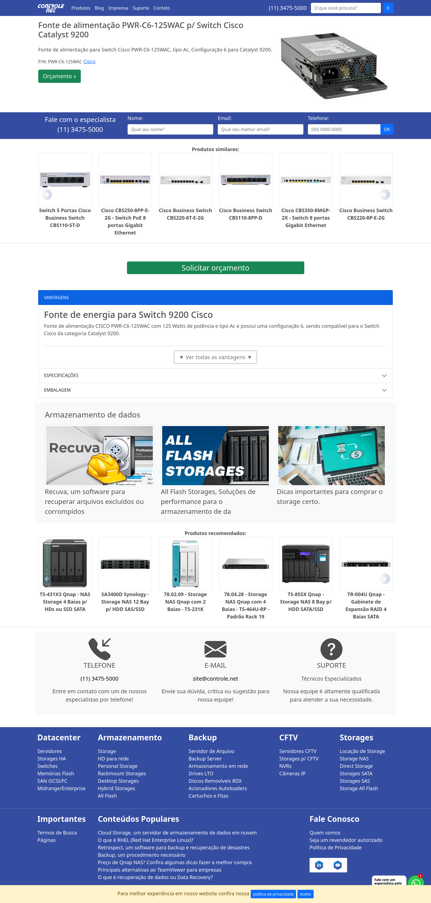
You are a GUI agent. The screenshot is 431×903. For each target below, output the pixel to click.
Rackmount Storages (122, 773)
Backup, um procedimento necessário (141, 855)
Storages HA (51, 758)
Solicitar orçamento (215, 268)
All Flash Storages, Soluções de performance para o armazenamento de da (208, 501)
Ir (388, 8)
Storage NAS (354, 758)
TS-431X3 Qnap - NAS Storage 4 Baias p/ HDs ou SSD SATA (65, 601)
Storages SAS (355, 780)
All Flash (107, 795)
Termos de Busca (57, 832)
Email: (225, 118)
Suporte (141, 8)
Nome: (135, 118)
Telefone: (318, 118)
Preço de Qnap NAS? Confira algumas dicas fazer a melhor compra (175, 862)
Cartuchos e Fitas (208, 795)
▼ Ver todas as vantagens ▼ (215, 357)
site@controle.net (215, 678)
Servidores (49, 751)
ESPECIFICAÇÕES (61, 375)
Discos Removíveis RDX (215, 780)
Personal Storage (117, 766)
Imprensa (118, 8)
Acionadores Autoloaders (218, 788)
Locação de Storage (362, 751)
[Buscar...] (346, 8)
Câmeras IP (292, 773)
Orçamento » (59, 76)
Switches (47, 766)
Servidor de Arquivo (211, 751)
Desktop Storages (118, 780)
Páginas (46, 840)
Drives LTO (201, 773)
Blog (99, 8)
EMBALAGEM (57, 390)
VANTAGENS (56, 297)
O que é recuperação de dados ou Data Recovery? (155, 877)
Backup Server (205, 758)
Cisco (89, 61)
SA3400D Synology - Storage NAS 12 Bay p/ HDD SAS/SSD (125, 601)
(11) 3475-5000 (288, 8)
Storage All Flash (359, 788)
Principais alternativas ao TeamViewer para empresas (159, 869)
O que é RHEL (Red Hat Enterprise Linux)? (145, 840)
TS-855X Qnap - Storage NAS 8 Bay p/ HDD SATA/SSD (305, 601)
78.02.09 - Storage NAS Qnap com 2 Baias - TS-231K (185, 601)
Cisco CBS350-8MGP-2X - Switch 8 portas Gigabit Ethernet (305, 217)
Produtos (80, 8)
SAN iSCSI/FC (52, 780)
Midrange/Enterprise (61, 788)
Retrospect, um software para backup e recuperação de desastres (174, 847)
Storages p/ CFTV (299, 758)
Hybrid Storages (116, 788)
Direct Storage (356, 766)
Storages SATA (356, 773)
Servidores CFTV (297, 751)
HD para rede (113, 758)
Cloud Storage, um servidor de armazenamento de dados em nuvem (177, 832)
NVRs (285, 766)
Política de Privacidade (335, 847)
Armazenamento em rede (218, 766)
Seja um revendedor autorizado (346, 840)
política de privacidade (273, 894)
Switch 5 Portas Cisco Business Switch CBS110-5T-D (65, 217)
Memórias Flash (55, 773)
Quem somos (325, 832)
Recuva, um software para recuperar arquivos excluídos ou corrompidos (94, 501)
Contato (161, 8)
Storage (107, 751)
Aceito (305, 894)
